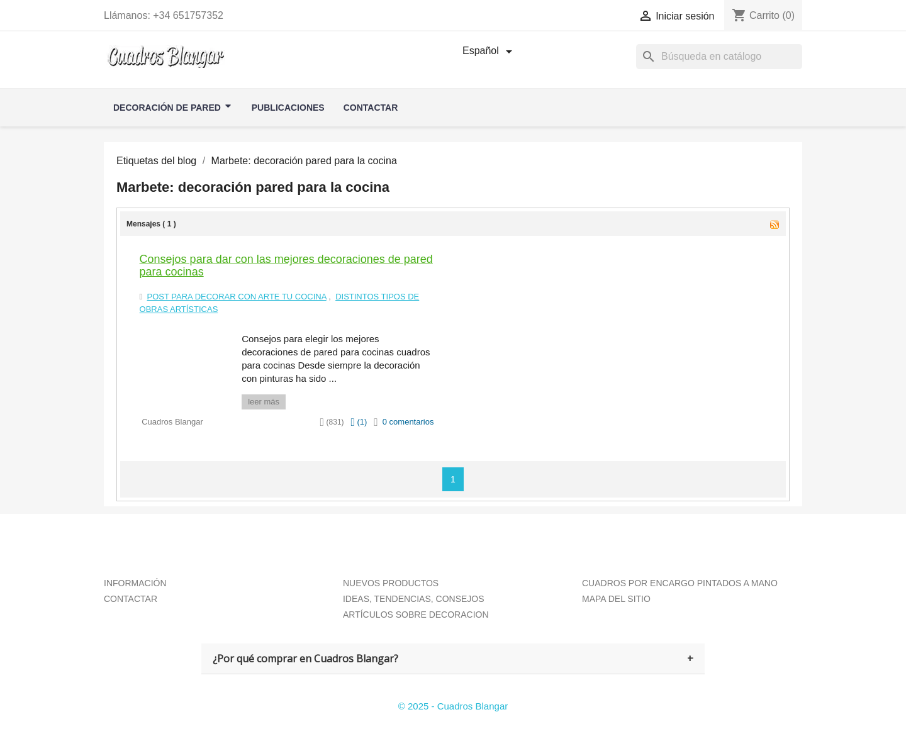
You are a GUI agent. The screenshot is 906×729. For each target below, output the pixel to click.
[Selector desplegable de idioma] (489, 51)
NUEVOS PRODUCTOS (391, 583)
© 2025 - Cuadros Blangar (453, 706)
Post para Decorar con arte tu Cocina (237, 296)
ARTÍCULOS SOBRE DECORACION (416, 614)
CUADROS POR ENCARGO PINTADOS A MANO (680, 583)
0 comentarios (408, 421)
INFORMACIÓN (135, 583)
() (358, 421)
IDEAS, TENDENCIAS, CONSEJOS (413, 599)
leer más (263, 401)
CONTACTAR (130, 599)
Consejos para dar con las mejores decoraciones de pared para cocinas (286, 265)
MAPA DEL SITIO (616, 599)
